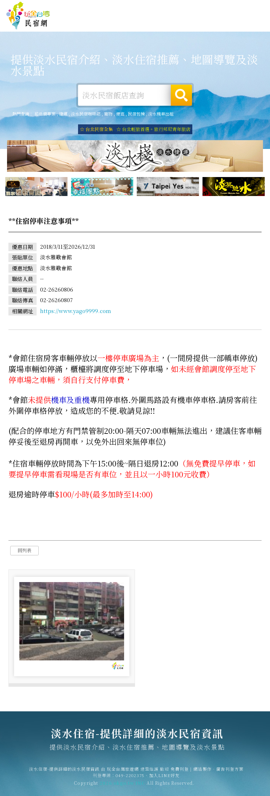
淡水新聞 (210, 27)
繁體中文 (248, 7)
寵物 (108, 114)
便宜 (120, 114)
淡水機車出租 (161, 114)
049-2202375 (130, 778)
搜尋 (181, 95)
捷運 (63, 114)
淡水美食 (166, 23)
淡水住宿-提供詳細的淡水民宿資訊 (28, 16)
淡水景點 (232, 28)
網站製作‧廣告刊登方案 (204, 8)
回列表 (24, 551)
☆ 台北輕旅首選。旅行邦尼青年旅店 (153, 129)
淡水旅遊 (145, 23)
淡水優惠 (188, 25)
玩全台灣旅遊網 (140, 8)
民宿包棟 (136, 114)
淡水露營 (123, 22)
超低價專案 (45, 114)
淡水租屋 (101, 23)
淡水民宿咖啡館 (86, 114)
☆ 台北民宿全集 (96, 129)
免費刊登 (168, 8)
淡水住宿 (79, 22)
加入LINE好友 (164, 778)
